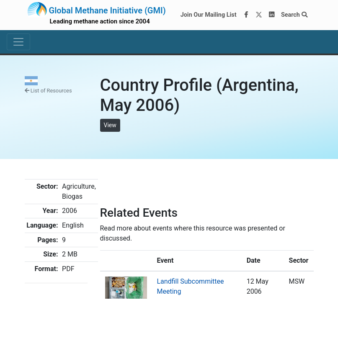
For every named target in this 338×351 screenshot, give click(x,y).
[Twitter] (258, 15)
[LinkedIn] (271, 15)
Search (294, 14)
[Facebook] (246, 15)
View (110, 125)
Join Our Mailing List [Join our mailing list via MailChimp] (209, 14)
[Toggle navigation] (18, 41)
